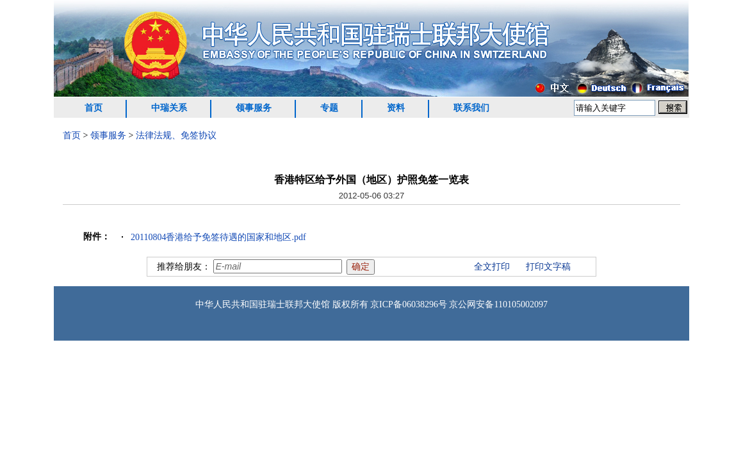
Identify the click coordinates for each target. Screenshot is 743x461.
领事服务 (254, 108)
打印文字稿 (548, 266)
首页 (93, 108)
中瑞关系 (169, 108)
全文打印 (492, 266)
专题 (329, 108)
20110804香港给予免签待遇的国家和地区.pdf (218, 237)
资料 (396, 108)
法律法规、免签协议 (176, 135)
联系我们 (471, 108)
